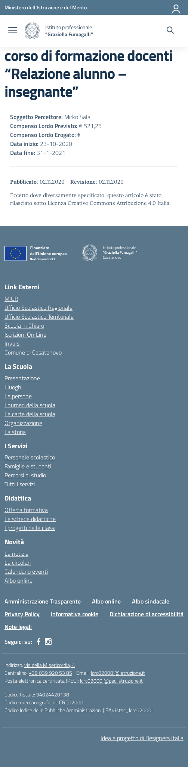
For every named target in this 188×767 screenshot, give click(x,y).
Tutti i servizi (19, 484)
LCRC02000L (71, 702)
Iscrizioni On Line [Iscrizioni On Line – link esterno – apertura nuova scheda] (25, 334)
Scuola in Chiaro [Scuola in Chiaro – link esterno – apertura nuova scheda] (24, 325)
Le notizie (16, 553)
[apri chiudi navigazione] (12, 30)
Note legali (18, 626)
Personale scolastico (29, 457)
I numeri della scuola (29, 404)
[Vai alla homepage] (32, 30)
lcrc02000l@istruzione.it (118, 673)
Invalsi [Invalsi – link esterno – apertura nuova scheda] (12, 343)
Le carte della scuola (29, 413)
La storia (15, 431)
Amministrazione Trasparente (42, 601)
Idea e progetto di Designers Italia (142, 737)
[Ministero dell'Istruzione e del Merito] (45, 7)
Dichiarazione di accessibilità (147, 613)
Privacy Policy (22, 613)
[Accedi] (176, 7)
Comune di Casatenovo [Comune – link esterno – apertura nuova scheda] (33, 352)
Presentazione (22, 378)
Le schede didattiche (30, 518)
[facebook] (38, 641)
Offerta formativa (26, 509)
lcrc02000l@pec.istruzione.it (111, 681)
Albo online (18, 580)
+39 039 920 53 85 (50, 673)
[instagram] (48, 641)
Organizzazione (23, 422)
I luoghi (13, 387)
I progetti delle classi (29, 527)
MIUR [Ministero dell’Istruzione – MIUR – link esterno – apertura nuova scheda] (11, 298)
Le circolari (17, 562)
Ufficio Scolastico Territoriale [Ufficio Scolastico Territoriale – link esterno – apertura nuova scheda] (39, 316)
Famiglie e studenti (27, 466)
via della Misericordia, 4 (49, 665)
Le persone (18, 396)
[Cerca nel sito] (170, 31)
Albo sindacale (150, 601)
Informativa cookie (74, 613)
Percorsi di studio (25, 475)
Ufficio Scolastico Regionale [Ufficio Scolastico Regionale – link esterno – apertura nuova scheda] (38, 307)
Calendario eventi (26, 571)
